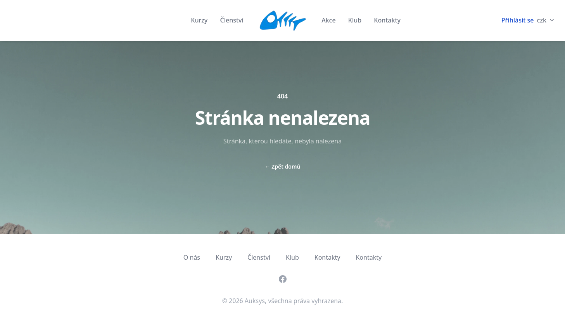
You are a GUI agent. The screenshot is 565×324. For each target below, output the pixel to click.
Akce (329, 20)
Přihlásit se (517, 20)
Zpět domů (283, 166)
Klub (355, 20)
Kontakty (387, 20)
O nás (191, 257)
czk (546, 20)
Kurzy (200, 20)
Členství (231, 20)
